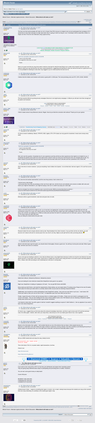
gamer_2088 (6, 108)
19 (28, 21)
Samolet (5, 163)
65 (17, 22)
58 (7, 22)
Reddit (58, 105)
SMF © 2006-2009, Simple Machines (53, 420)
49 (72, 21)
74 (30, 22)
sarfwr (5, 307)
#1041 (90, 28)
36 (53, 21)
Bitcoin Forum (6, 17)
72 (28, 22)
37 (55, 21)
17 (26, 21)
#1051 (90, 206)
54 (80, 21)
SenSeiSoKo (6, 385)
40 (59, 21)
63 (14, 22)
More (27, 13)
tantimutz (6, 227)
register (21, 8)
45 (66, 21)
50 (73, 21)
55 (3, 22)
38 (56, 21)
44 (65, 21)
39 (57, 21)
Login (18, 13)
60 (10, 22)
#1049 (90, 176)
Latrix (5, 193)
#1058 (90, 335)
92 (57, 22)
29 (43, 21)
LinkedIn (62, 105)
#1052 (90, 228)
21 (31, 21)
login (17, 8)
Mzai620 (5, 274)
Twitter (54, 105)
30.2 (20, 11)
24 (36, 21)
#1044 (90, 95)
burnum (5, 176)
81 (41, 22)
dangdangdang (7, 27)
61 (12, 22)
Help (11, 13)
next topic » (89, 21)
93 (58, 22)
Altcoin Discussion (30, 17)
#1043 (90, 74)
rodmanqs (6, 73)
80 (39, 22)
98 (65, 22)
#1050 (90, 193)
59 (9, 22)
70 (25, 22)
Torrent (23, 11)
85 (46, 22)
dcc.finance (55, 318)
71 (26, 22)
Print (90, 22)
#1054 (90, 253)
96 (62, 22)
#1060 (90, 386)
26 (39, 21)
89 (52, 22)
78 (36, 22)
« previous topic (88, 19)
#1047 (90, 143)
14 (21, 21)
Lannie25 (5, 321)
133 (78, 22)
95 (61, 22)
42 (62, 21)
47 (69, 21)
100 (69, 22)
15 (23, 21)
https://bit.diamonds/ (23, 351)
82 (42, 22)
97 (64, 22)
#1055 (90, 275)
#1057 (90, 322)
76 (33, 22)
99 (67, 22)
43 (63, 21)
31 (46, 21)
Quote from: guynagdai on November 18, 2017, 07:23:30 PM (31, 56)
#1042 (90, 53)
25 (37, 21)
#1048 (90, 163)
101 (71, 22)
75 (32, 22)
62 (13, 22)
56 (4, 22)
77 (35, 22)
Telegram (42, 105)
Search (14, 13)
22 (33, 21)
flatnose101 (6, 53)
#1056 (90, 308)
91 (55, 22)
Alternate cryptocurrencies (17, 17)
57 (6, 22)
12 (18, 21)
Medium (47, 105)
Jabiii (4, 94)
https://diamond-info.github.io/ (25, 354)
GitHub (50, 105)
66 (19, 22)
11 (17, 21)
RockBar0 (6, 240)
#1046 (90, 130)
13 (20, 21)
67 (20, 22)
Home (7, 13)
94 (59, 22)
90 (54, 22)
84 (45, 22)
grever (5, 363)
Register (23, 13)
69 (23, 22)
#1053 (90, 240)
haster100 (6, 129)
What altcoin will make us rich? (44, 17)
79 (38, 22)
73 (29, 22)
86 (48, 22)
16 (24, 21)
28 (41, 21)
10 (15, 21)
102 (73, 22)
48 (71, 21)
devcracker (6, 142)
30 (44, 21)
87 (49, 22)
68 (22, 22)
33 (49, 21)
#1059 (90, 363)
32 (47, 21)
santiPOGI (6, 206)
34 (50, 21)
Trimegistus (6, 334)
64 (16, 22)
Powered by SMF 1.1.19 (39, 420)
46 (68, 21)
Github (39, 318)
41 (60, 21)
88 (51, 22)
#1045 (90, 109)
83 (43, 22)
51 (75, 21)
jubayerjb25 (6, 253)
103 (75, 22)
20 (30, 21)
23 (34, 21)
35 (52, 21)
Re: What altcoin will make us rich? (30, 27)
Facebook (67, 105)
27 (40, 21)
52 (76, 21)
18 (27, 21)
